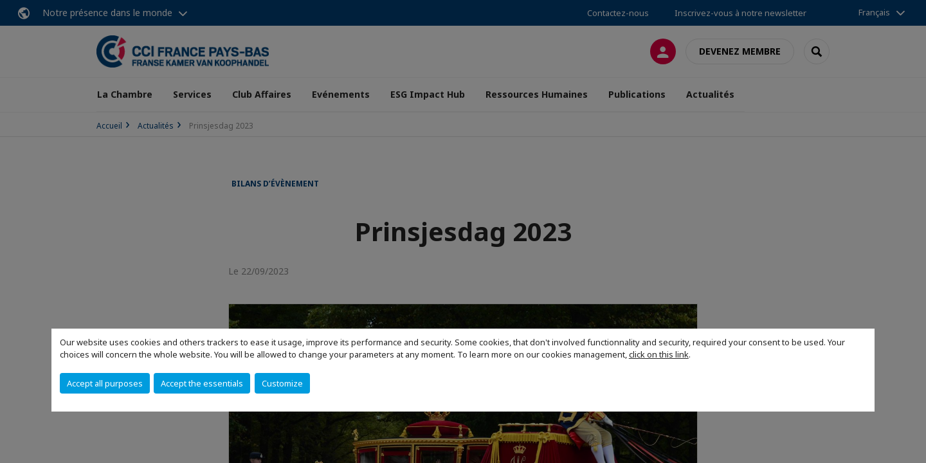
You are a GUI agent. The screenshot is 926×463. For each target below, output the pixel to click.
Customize (282, 383)
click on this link (659, 354)
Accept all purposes (105, 383)
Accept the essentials (202, 383)
